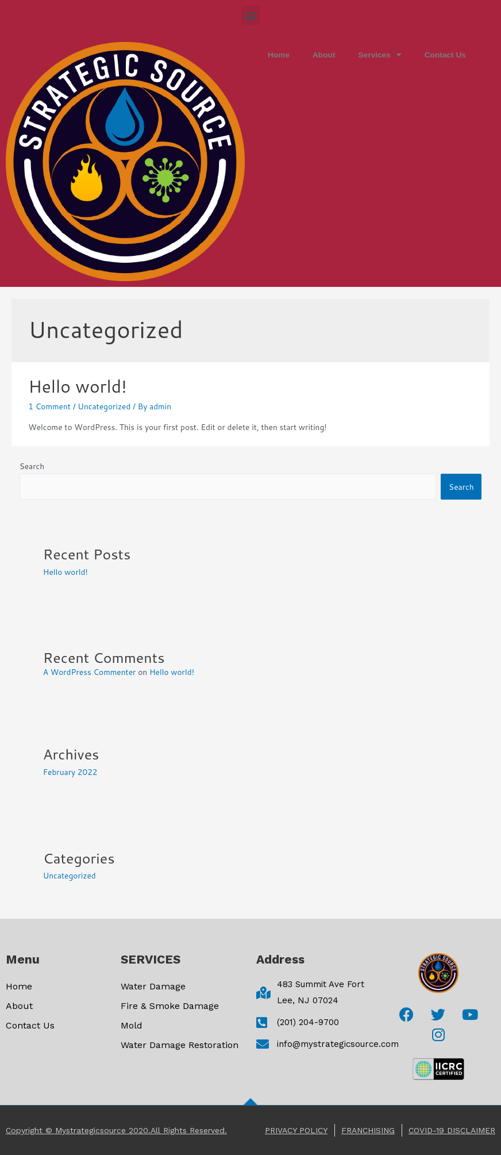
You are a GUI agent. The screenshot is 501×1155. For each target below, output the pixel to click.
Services (379, 55)
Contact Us (445, 55)
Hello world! (77, 386)
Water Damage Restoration (179, 1044)
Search (32, 466)
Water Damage (153, 986)
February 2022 (70, 771)
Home (279, 55)
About (324, 55)
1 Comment (49, 406)
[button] (250, 15)
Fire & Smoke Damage (170, 1005)
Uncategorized (104, 406)
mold (131, 1025)
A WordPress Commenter (89, 671)
